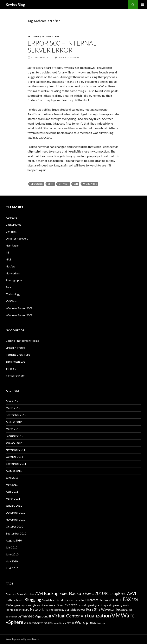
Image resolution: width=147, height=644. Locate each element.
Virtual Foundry (15, 375)
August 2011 (14, 470)
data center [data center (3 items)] (54, 600)
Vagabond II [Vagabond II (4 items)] (43, 616)
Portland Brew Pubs (18, 354)
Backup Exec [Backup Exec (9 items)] (56, 593)
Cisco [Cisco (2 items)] (44, 600)
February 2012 (14, 435)
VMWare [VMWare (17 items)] (123, 615)
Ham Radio (12, 245)
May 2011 (12, 484)
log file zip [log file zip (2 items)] (124, 605)
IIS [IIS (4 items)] (57, 605)
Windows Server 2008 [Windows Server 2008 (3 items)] (37, 622)
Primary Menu (142, 4)
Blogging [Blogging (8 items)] (32, 599)
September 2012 (16, 414)
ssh (76, 184)
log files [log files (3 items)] (114, 605)
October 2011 (14, 456)
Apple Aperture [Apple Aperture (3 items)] (26, 594)
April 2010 (12, 568)
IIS (7, 252)
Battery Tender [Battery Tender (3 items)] (15, 600)
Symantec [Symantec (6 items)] (26, 616)
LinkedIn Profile (15, 347)
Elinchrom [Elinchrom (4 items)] (91, 600)
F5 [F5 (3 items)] (7, 605)
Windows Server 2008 (19, 308)
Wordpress (90, 184)
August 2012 (14, 421)
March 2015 (13, 408)
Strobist (11, 368)
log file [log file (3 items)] (89, 605)
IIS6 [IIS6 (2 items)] (61, 605)
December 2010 (15, 512)
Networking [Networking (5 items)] (39, 609)
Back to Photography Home (22, 340)
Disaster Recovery (17, 238)
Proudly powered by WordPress (22, 639)
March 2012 (13, 428)
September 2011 (16, 463)
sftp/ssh (63, 184)
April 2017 (12, 401)
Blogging (34, 36)
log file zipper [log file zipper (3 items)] (13, 609)
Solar (9, 287)
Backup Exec (13, 224)
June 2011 (12, 477)
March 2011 (13, 498)
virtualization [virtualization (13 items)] (96, 615)
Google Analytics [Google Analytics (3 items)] (19, 605)
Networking (13, 273)
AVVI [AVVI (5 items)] (39, 593)
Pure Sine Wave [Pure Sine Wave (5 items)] (98, 609)
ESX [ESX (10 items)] (127, 599)
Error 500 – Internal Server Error (62, 46)
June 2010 (12, 554)
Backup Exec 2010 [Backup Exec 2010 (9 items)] (87, 593)
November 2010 (15, 519)
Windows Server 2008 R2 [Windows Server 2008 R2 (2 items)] (62, 623)
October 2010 (14, 526)
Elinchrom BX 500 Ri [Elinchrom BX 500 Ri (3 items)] (110, 600)
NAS (8, 259)
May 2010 (12, 561)
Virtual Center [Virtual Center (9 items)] (66, 615)
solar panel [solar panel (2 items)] (126, 610)
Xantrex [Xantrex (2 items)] (101, 623)
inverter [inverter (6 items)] (70, 605)
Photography (14, 280)
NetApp (11, 266)
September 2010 (16, 533)
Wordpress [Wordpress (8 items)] (85, 622)
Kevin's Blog (15, 5)
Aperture (11, 217)
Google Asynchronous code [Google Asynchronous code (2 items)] (42, 605)
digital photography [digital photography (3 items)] (72, 600)
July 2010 (11, 547)
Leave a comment (68, 57)
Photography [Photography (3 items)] (56, 609)
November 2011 (15, 449)
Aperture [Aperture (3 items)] (11, 594)
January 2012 (14, 442)
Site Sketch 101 (15, 361)
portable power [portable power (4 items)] (75, 609)
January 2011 (14, 505)
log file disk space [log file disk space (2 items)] (101, 605)
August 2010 (14, 540)
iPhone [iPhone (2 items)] (81, 605)
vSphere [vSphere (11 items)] (14, 622)
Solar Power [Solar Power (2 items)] (11, 616)
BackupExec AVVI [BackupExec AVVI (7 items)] (120, 593)
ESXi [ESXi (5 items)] (134, 599)
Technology (50, 36)
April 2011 (12, 491)
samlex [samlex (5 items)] (115, 609)
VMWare (11, 301)
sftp (50, 184)
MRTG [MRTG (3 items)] (25, 609)
